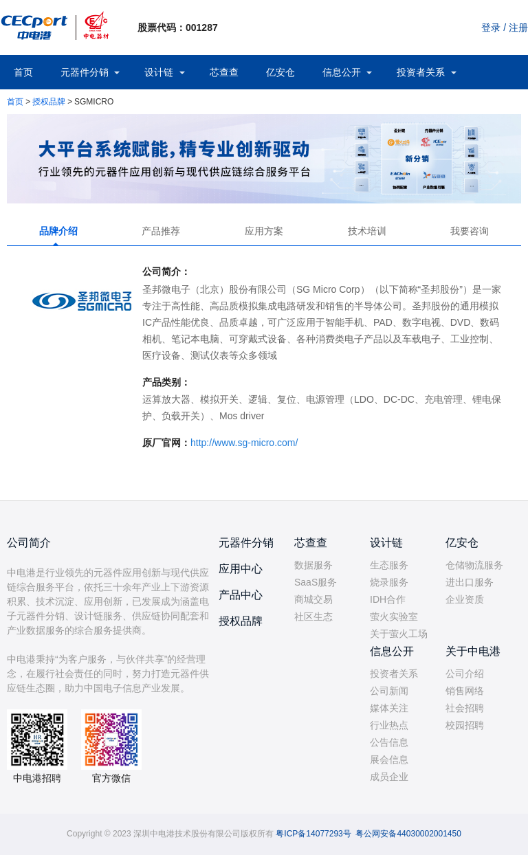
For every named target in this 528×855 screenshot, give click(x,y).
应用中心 (241, 569)
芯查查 (224, 72)
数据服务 (313, 564)
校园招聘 (465, 725)
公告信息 (389, 742)
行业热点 (389, 725)
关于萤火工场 (399, 633)
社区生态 (313, 616)
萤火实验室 (394, 616)
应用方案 (264, 230)
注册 (518, 27)
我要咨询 (469, 230)
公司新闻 (389, 690)
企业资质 (465, 599)
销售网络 (465, 690)
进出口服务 (470, 582)
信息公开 (341, 72)
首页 (23, 72)
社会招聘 (465, 707)
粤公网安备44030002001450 (408, 834)
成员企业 (389, 776)
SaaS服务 (315, 582)
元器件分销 (84, 72)
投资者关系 (421, 72)
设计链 (158, 72)
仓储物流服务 (474, 564)
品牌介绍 (58, 230)
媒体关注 (389, 707)
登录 (490, 27)
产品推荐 (161, 230)
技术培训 (367, 230)
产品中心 (241, 595)
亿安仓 (280, 72)
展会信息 (389, 759)
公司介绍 (465, 673)
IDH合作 (388, 599)
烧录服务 (389, 582)
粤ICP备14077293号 (313, 834)
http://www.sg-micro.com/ (244, 442)
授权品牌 (48, 102)
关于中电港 (473, 651)
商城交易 (313, 599)
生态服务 (389, 564)
